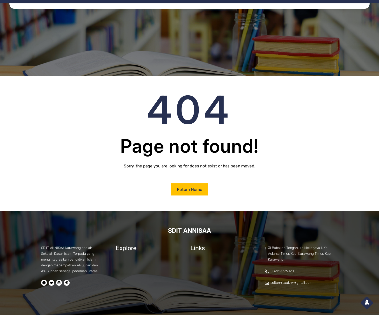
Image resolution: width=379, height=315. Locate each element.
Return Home (189, 189)
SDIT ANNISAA (189, 230)
